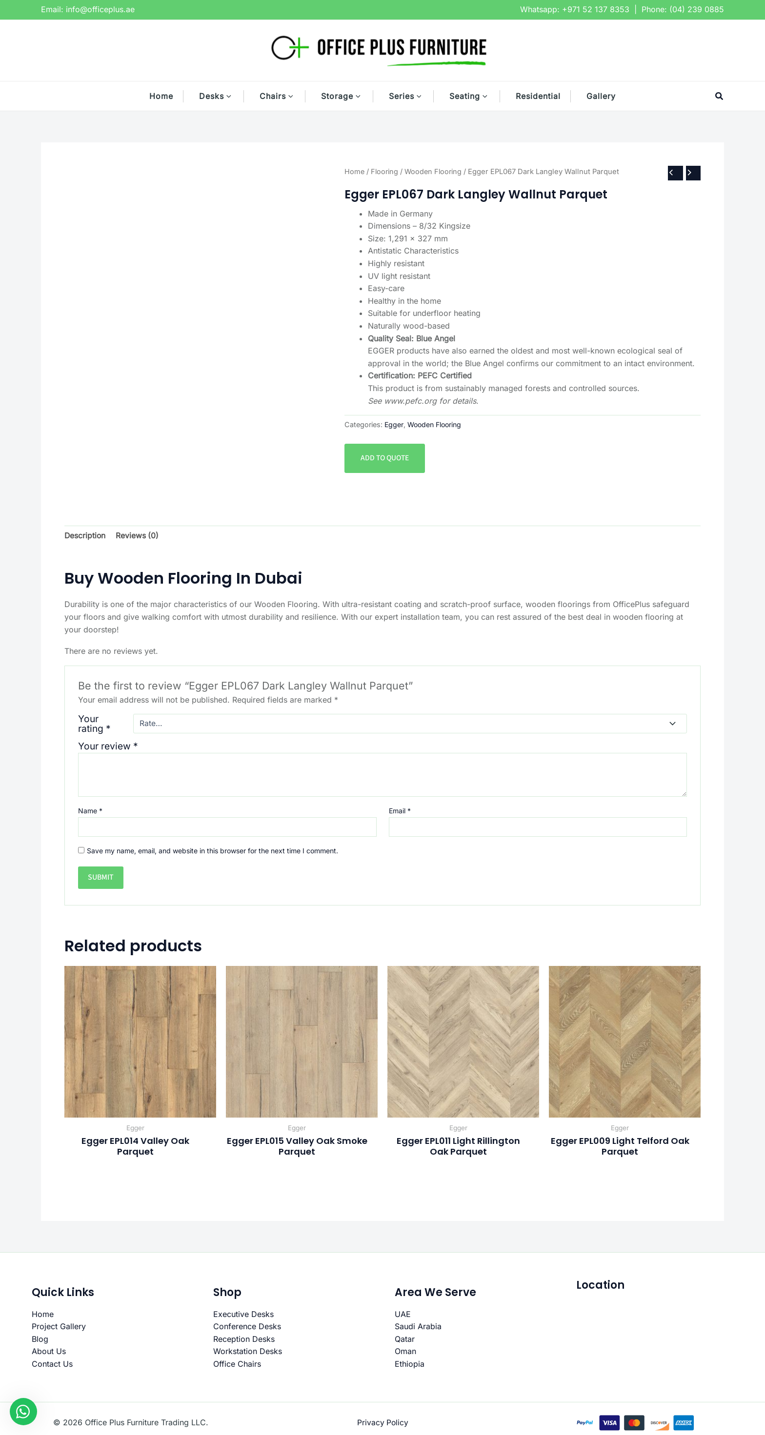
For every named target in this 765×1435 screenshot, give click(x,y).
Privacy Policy (383, 1423)
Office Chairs (237, 1364)
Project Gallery (59, 1327)
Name (90, 811)
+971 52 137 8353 (595, 9)
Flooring (385, 171)
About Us (49, 1352)
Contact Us (52, 1364)
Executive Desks (243, 1314)
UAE (403, 1314)
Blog (40, 1339)
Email (400, 811)
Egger (394, 425)
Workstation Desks (247, 1352)
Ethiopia (409, 1364)
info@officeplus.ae (100, 9)
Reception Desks (244, 1339)
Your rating (94, 724)
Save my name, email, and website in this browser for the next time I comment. (212, 851)
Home (354, 171)
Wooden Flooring (436, 171)
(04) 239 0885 (696, 9)
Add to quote (386, 458)
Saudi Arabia (418, 1327)
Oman (405, 1352)
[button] (233, 96)
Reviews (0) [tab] (138, 535)
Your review (108, 746)
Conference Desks (247, 1327)
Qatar (405, 1339)
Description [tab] (85, 535)
